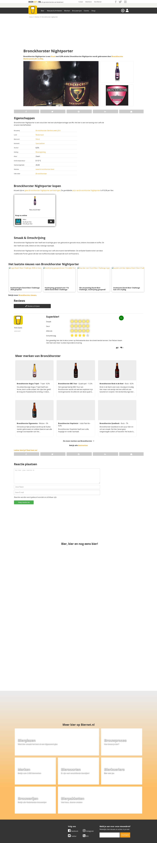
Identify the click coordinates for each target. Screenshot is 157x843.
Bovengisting (41, 152)
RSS (86, 800)
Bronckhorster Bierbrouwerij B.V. (48, 130)
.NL (39, 1)
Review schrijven (32, 305)
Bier (42, 11)
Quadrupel (82, 382)
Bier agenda (65, 823)
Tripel (42, 382)
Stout (53, 56)
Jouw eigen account (103, 820)
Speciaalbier (40, 143)
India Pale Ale (85, 422)
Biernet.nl (66, 838)
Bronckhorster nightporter (50, 17)
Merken (67, 11)
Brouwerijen (77, 11)
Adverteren (88, 2)
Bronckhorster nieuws (27, 294)
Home (31, 17)
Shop (93, 11)
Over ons (29, 814)
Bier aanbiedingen (68, 816)
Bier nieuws (65, 818)
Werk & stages (31, 818)
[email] (110, 798)
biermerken (83, 444)
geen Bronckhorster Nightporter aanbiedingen (42, 190)
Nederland (40, 135)
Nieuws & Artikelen (54, 11)
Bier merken (65, 814)
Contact (80, 2)
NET (35, 1)
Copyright (100, 816)
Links (98, 818)
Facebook (73, 794)
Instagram (88, 794)
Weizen (42, 422)
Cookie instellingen (33, 823)
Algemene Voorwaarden (105, 814)
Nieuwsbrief (100, 823)
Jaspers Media (88, 838)
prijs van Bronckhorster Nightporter (86, 190)
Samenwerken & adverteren (36, 820)
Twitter (72, 800)
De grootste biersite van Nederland (52, 2)
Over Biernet (97, 2)
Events (86, 11)
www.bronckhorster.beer (45, 169)
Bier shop (64, 820)
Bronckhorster (41, 173)
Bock (127, 382)
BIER (30, 1)
